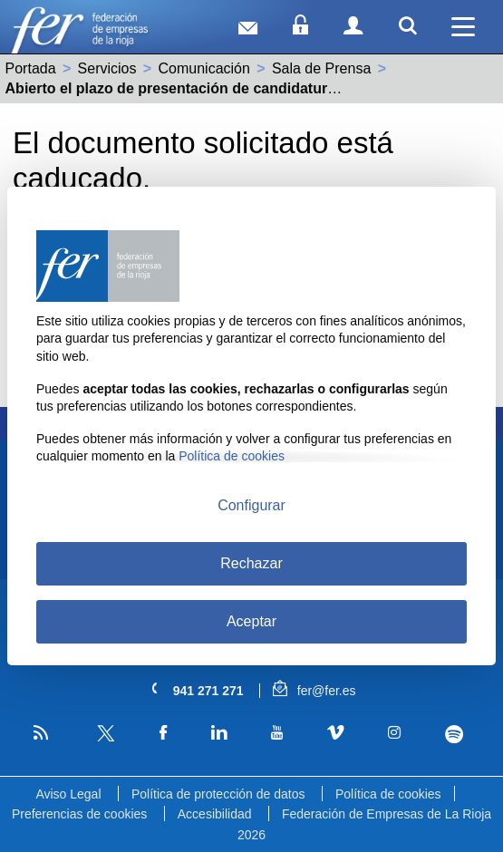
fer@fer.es (314, 690)
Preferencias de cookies (79, 814)
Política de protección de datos (218, 794)
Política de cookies (388, 794)
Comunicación (204, 68)
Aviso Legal (68, 794)
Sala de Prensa (321, 68)
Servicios (107, 68)
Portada (30, 68)
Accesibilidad (215, 814)
